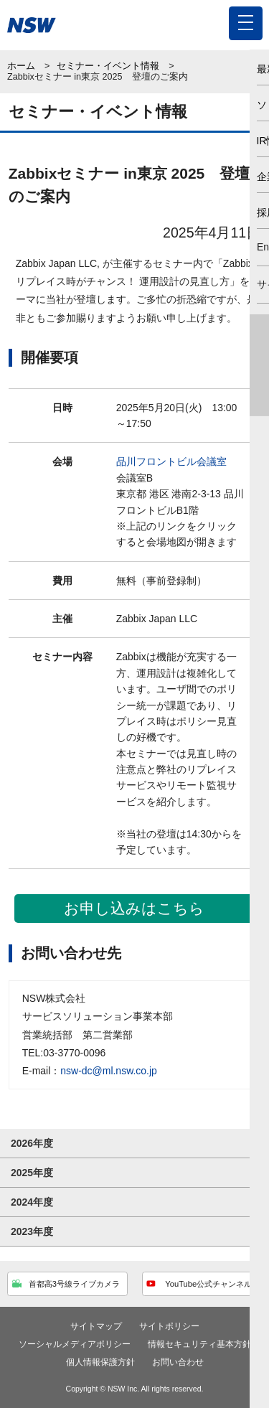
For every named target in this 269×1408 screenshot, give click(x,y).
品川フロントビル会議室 (171, 461)
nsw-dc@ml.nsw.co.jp (108, 1070)
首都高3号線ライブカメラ (66, 1286)
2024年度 (32, 1202)
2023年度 (32, 1231)
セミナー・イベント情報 (108, 66)
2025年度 (32, 1172)
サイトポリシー (169, 1326)
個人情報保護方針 (100, 1362)
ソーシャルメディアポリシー (75, 1344)
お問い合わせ (178, 1362)
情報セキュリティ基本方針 (199, 1344)
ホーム (21, 66)
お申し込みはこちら (134, 908)
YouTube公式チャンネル (199, 1286)
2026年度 (32, 1143)
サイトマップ (96, 1326)
